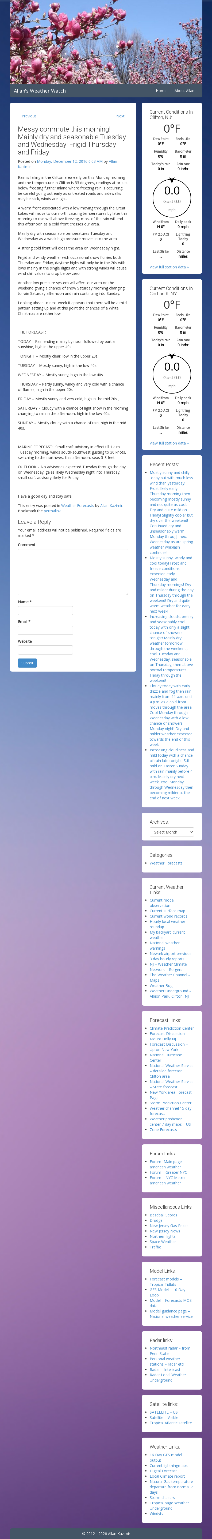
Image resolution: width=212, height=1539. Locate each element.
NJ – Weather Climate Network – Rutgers (168, 967)
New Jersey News (165, 1230)
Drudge (156, 1220)
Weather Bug (161, 985)
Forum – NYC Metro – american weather (169, 1180)
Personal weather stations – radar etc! (167, 1361)
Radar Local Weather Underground (168, 1377)
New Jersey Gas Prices (169, 1225)
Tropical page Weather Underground (169, 1505)
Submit (27, 662)
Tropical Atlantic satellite (171, 1422)
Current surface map (167, 910)
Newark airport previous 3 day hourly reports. (170, 956)
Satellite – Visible (164, 1417)
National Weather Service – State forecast (172, 1084)
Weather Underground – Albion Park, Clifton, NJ (170, 993)
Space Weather (163, 1241)
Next (120, 115)
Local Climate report (167, 1476)
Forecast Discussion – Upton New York (169, 1047)
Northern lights (163, 1236)
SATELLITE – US (164, 1412)
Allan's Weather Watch (40, 91)
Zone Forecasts (163, 1129)
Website (25, 641)
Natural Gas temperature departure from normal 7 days (171, 1487)
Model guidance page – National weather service (171, 1313)
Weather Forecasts (77, 505)
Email (24, 621)
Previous (29, 115)
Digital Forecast (163, 1470)
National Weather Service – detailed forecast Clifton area (172, 1071)
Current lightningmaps (169, 1465)
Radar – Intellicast (165, 1369)
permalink (52, 510)
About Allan (184, 90)
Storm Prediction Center (170, 1102)
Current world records (168, 916)
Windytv (156, 1513)
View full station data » (169, 266)
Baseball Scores (163, 1214)
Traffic (155, 1247)
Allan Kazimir (111, 505)
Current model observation (162, 903)
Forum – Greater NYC (168, 1172)
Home (161, 90)
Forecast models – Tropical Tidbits (166, 1281)
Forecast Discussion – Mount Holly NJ (169, 1036)
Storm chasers (162, 1497)
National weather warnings (165, 945)
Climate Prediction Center (172, 1028)
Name (25, 601)
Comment (26, 544)
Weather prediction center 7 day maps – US (170, 1121)
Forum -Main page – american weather (167, 1164)
